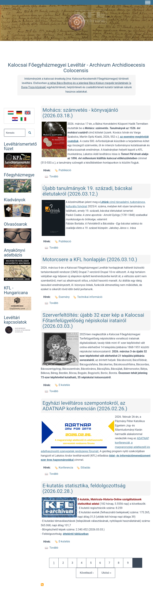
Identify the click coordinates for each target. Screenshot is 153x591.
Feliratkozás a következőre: (42, 584)
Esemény (64, 297)
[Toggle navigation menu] (147, 3)
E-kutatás (64, 385)
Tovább (53, 176)
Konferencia (66, 467)
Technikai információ (89, 297)
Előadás (85, 467)
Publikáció (65, 170)
